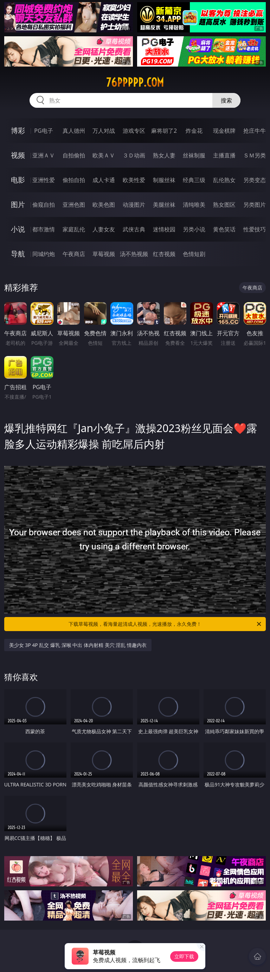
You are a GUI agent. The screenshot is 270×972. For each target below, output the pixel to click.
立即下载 (184, 956)
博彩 (18, 130)
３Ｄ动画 (134, 155)
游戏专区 (134, 131)
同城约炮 (43, 254)
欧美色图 (103, 204)
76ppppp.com (135, 82)
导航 (18, 253)
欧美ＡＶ (103, 155)
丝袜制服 (194, 155)
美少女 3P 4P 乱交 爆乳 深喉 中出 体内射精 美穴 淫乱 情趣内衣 (78, 645)
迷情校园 (164, 229)
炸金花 (194, 131)
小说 (18, 229)
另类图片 (254, 204)
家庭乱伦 (74, 229)
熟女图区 (224, 204)
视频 (18, 155)
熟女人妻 (164, 155)
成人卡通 (103, 180)
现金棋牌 (224, 131)
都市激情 (43, 229)
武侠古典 (134, 229)
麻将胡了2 (164, 131)
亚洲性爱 (43, 180)
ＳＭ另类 (254, 155)
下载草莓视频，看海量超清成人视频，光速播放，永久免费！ (165, 624)
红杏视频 (164, 254)
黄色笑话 (224, 229)
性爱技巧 (254, 229)
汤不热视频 (134, 254)
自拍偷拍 (74, 155)
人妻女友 (103, 229)
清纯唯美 (194, 204)
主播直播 (224, 155)
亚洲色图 (74, 204)
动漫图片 (134, 204)
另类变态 (254, 180)
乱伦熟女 (224, 180)
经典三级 (194, 180)
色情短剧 (194, 254)
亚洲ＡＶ (43, 155)
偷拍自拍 (74, 180)
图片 (18, 204)
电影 (18, 180)
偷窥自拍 (43, 204)
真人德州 (74, 131)
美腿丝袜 (164, 204)
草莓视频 (103, 254)
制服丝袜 (164, 180)
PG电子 (43, 131)
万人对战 (103, 131)
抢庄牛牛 (254, 131)
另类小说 (194, 229)
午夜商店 (74, 254)
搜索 (226, 100)
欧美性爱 (134, 180)
